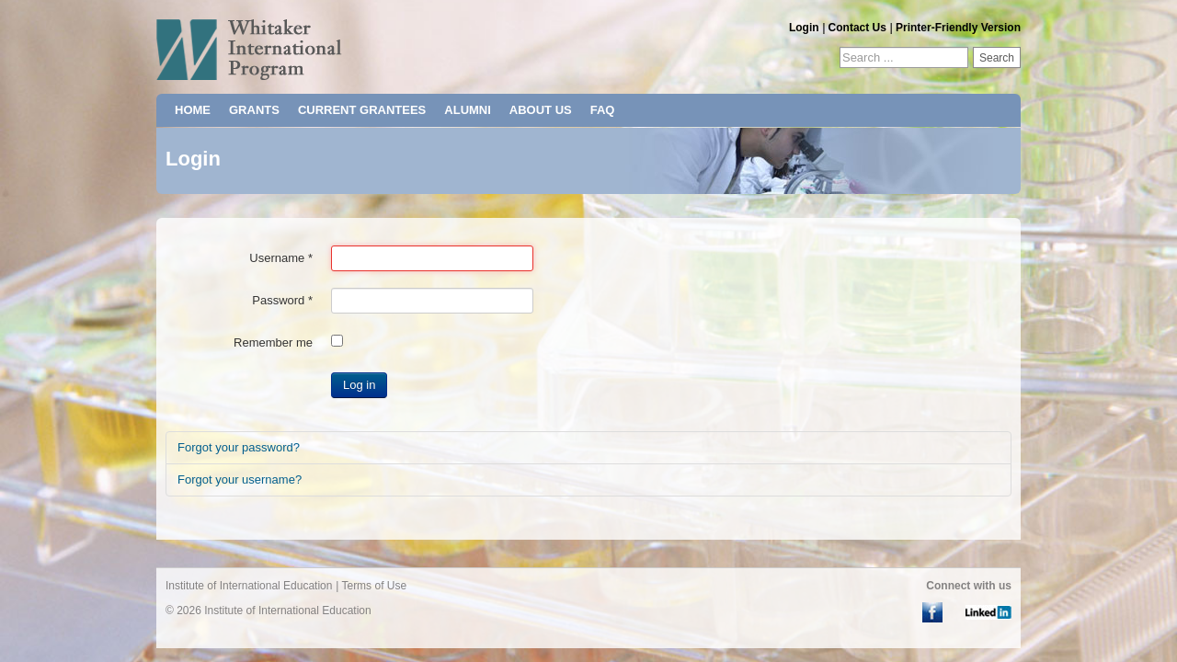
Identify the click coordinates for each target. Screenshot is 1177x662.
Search (996, 57)
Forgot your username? (239, 479)
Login (804, 27)
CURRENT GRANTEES (362, 110)
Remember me (273, 342)
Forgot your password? (238, 447)
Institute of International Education (249, 585)
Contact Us (857, 27)
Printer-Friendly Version (958, 27)
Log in (359, 385)
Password (282, 300)
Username (281, 258)
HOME (193, 110)
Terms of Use (373, 585)
